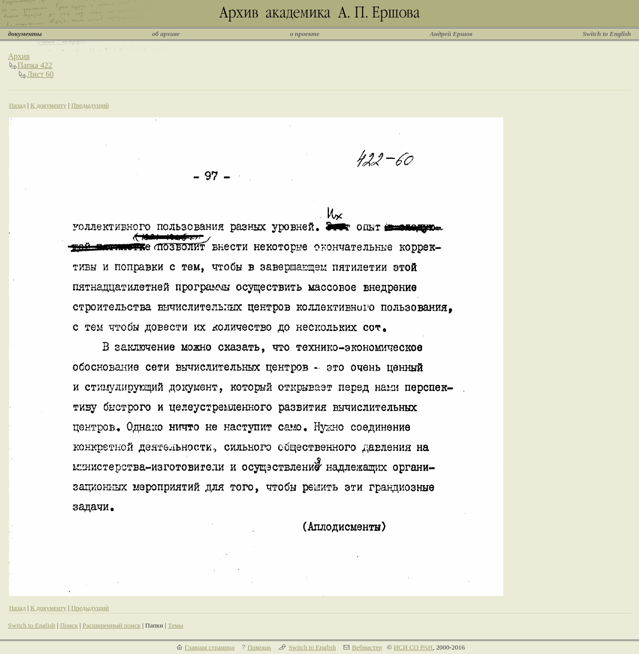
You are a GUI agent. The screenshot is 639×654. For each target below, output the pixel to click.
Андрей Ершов (451, 33)
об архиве (166, 33)
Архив (19, 56)
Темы (175, 625)
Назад (17, 105)
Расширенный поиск (111, 625)
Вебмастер (367, 647)
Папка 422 (34, 65)
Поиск (69, 625)
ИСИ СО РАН (412, 647)
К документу (48, 105)
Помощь (259, 647)
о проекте (305, 33)
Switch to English (607, 33)
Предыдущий (90, 105)
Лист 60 (40, 74)
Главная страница (210, 647)
